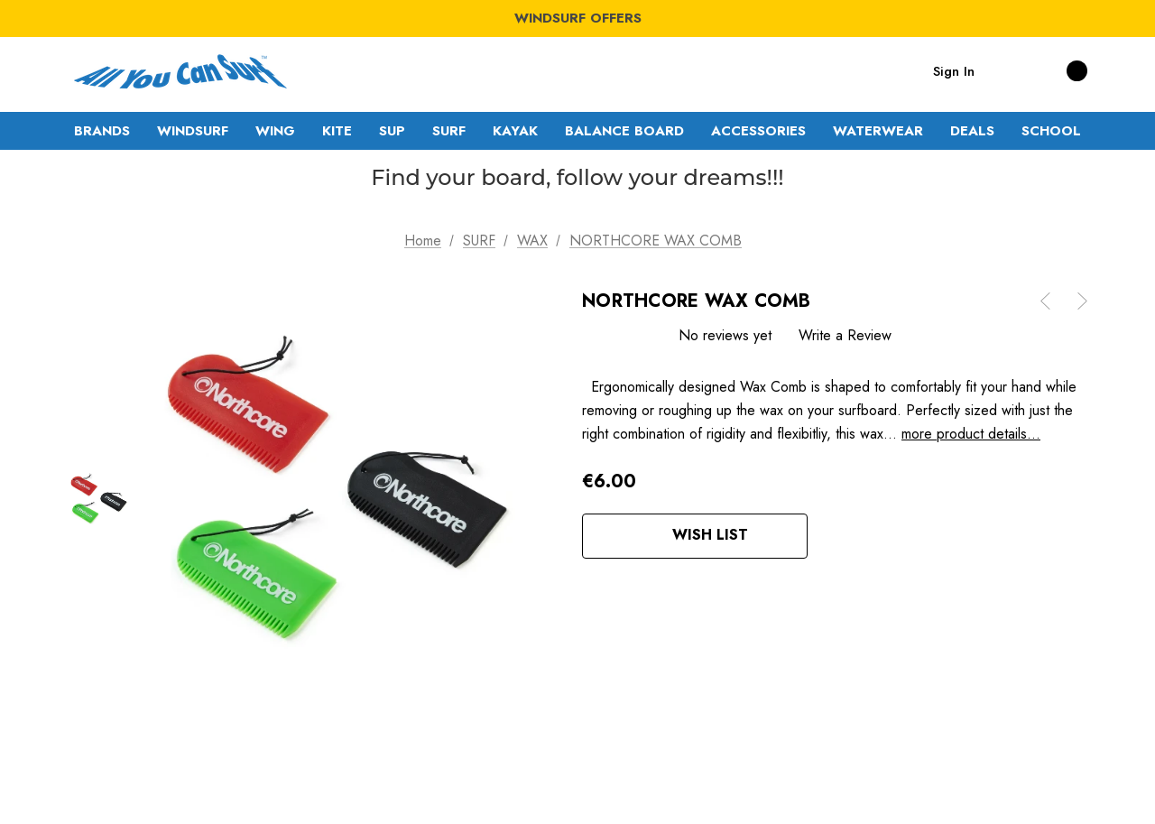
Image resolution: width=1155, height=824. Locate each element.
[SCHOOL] (1051, 131)
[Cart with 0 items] (1057, 70)
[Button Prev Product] (1052, 301)
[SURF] (449, 131)
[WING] (275, 131)
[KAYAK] (515, 131)
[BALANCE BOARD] (624, 131)
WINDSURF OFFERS (578, 18)
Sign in (954, 71)
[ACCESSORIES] (758, 131)
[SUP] (392, 131)
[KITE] (337, 131)
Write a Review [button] (845, 335)
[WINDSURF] (192, 131)
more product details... (970, 433)
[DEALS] (972, 131)
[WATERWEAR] (878, 131)
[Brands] (101, 131)
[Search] (1006, 70)
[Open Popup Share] (835, 536)
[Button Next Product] (1075, 301)
